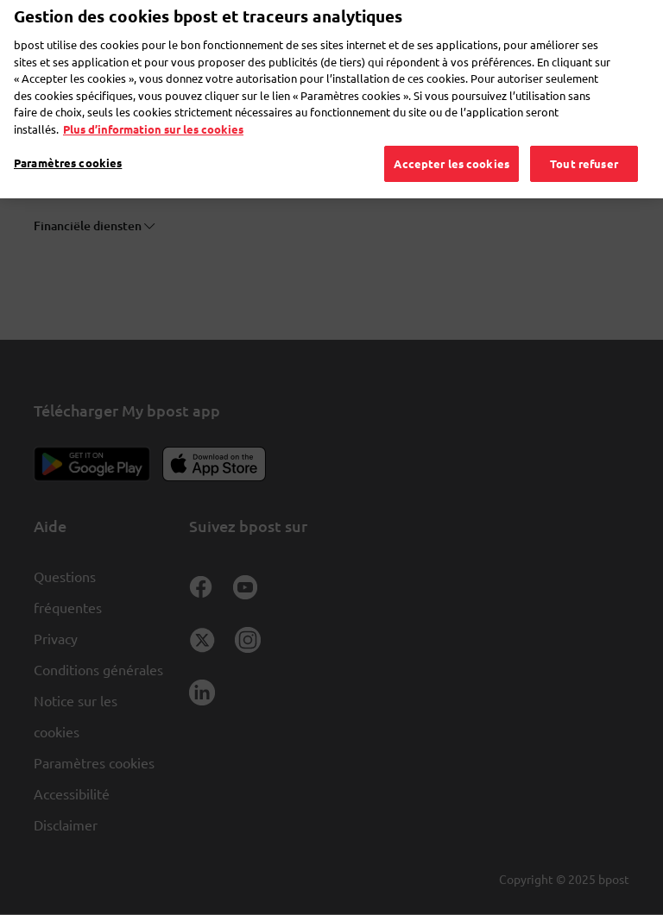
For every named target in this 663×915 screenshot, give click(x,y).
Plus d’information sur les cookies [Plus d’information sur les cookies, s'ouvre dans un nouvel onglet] (153, 106)
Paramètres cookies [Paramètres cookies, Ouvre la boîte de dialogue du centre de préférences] (68, 140)
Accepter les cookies (451, 141)
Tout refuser (584, 141)
